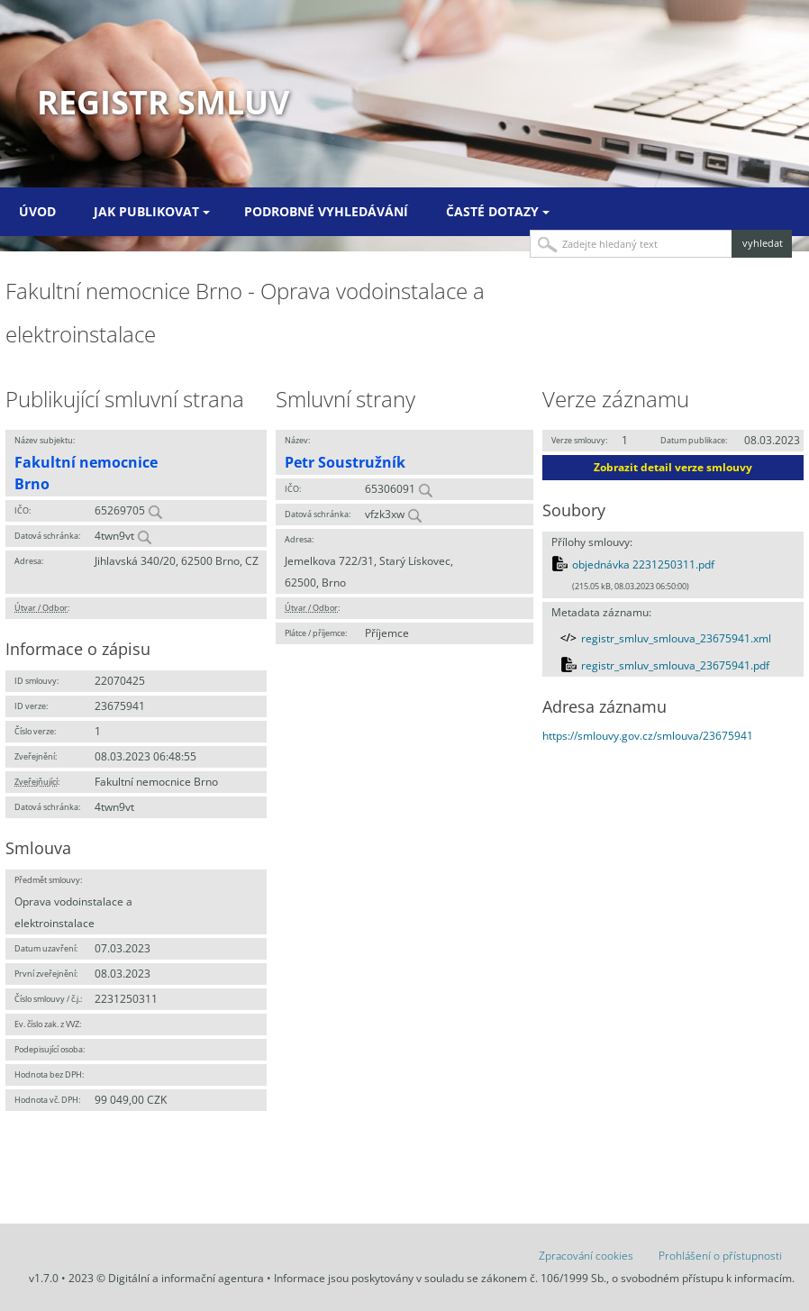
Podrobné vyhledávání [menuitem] (326, 211)
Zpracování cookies (586, 1255)
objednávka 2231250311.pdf (643, 564)
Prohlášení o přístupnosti (720, 1255)
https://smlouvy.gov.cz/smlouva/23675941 (647, 735)
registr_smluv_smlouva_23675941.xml (676, 638)
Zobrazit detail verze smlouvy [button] (673, 467)
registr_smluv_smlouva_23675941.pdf (675, 665)
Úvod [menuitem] (37, 211)
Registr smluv (163, 102)
